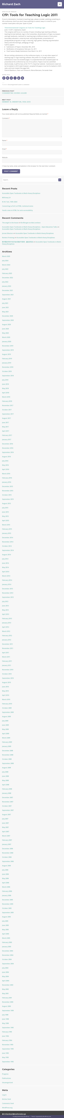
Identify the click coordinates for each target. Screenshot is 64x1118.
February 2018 (7, 401)
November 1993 (7, 1045)
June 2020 (5, 329)
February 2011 (7, 661)
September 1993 (8, 1049)
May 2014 (5, 567)
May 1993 (5, 1057)
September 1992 (8, 1062)
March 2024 (6, 265)
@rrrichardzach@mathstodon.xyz (14, 1114)
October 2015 (6, 495)
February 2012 (7, 635)
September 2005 (8, 912)
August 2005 (6, 917)
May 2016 (5, 465)
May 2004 (5, 976)
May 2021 (5, 312)
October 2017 (6, 410)
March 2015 (6, 525)
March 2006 (6, 887)
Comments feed (8, 1103)
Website (5, 157)
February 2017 (7, 435)
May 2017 (5, 427)
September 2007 (8, 810)
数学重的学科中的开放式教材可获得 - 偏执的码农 (17, 242)
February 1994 (7, 1040)
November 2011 (7, 648)
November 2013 (7, 593)
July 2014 (5, 559)
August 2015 (6, 503)
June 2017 (5, 422)
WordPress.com (47, 1116)
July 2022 (5, 282)
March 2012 (6, 631)
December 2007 (7, 797)
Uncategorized (12, 84)
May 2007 (5, 827)
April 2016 (5, 469)
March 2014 (6, 576)
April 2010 (5, 695)
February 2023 (7, 273)
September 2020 (8, 320)
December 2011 (7, 644)
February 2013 (7, 618)
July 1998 (5, 1015)
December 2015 (7, 486)
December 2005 (7, 900)
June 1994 (5, 1036)
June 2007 (5, 823)
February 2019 (7, 359)
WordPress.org (7, 1108)
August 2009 (6, 716)
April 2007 (5, 832)
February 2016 (7, 478)
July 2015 (5, 508)
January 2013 (6, 623)
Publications (6, 1078)
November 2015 (7, 491)
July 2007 (5, 819)
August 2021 (6, 299)
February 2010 (7, 704)
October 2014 (6, 546)
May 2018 (5, 388)
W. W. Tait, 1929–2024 (9, 202)
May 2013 (5, 610)
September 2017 (8, 414)
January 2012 (6, 640)
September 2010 (8, 678)
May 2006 (5, 878)
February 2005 (7, 942)
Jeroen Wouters (7, 233)
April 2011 (5, 653)
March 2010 (6, 699)
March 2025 (6, 256)
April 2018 (5, 393)
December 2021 (7, 290)
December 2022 (7, 278)
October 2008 (6, 759)
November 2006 (7, 853)
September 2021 (8, 295)
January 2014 (6, 584)
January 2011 (6, 665)
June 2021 (5, 307)
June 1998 (5, 1019)
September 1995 (8, 1028)
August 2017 (6, 418)
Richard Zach (11, 4)
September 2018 (8, 376)
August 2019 (6, 354)
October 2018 (6, 371)
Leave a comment (23, 84)
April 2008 (5, 785)
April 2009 (5, 734)
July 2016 (5, 461)
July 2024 (5, 261)
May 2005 (5, 930)
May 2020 (5, 333)
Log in (4, 1095)
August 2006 (6, 866)
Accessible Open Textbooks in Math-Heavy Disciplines (21, 193)
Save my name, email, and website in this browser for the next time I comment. (29, 166)
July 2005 (5, 921)
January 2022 (6, 286)
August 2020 (6, 324)
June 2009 (5, 725)
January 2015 (6, 533)
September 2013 (8, 597)
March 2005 (6, 938)
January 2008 (6, 793)
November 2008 (7, 755)
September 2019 (8, 350)
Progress (5, 1074)
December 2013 (7, 589)
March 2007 (6, 836)
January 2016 (6, 482)
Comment (6, 118)
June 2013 (5, 606)
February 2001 (7, 998)
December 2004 (7, 951)
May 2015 (5, 516)
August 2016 (6, 457)
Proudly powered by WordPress (21, 1116)
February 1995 (7, 1032)
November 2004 (7, 955)
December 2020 (7, 316)
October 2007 (6, 806)
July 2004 (5, 968)
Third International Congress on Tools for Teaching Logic (25, 28)
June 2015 (5, 512)
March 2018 (6, 397)
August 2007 (6, 814)
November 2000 (7, 1002)
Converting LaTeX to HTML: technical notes (17, 206)
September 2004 (8, 964)
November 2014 (7, 542)
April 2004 (5, 981)
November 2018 (7, 367)
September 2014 (8, 550)
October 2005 (6, 908)
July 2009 (5, 721)
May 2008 (5, 780)
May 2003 (5, 989)
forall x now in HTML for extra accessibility (17, 210)
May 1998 (5, 1023)
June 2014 (5, 563)
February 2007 (7, 840)
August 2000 (6, 1006)
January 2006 (6, 895)
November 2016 (7, 448)
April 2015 (5, 520)
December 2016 (7, 444)
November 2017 (7, 405)
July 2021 (5, 303)
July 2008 (5, 772)
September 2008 (8, 763)
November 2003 (7, 985)
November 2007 (7, 802)
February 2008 (7, 789)
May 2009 (5, 729)
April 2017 (5, 431)
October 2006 (6, 857)
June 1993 (5, 1053)
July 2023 (5, 269)
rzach (13, 12)
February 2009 (7, 742)
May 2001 (5, 993)
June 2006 (5, 874)
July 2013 (5, 601)
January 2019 (6, 363)
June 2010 (5, 687)
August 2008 (6, 768)
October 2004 (6, 959)
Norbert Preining (8, 238)
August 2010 (6, 682)
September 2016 (8, 452)
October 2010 (6, 674)
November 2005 (7, 904)
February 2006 (7, 891)
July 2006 (5, 870)
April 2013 (5, 614)
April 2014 (5, 572)
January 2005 (6, 947)
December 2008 (7, 751)
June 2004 (5, 972)
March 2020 (6, 337)
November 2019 (7, 346)
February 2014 (7, 580)
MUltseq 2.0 (6, 197)
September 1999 (8, 1010)
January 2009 (6, 746)
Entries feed (6, 1099)
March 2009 (6, 738)
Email (4, 149)
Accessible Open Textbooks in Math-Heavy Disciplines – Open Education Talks (29, 227)
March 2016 (6, 474)
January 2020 (6, 341)
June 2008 (5, 776)
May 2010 (5, 691)
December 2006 (7, 849)
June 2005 (5, 925)
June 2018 (5, 384)
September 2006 (8, 861)
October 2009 (6, 708)
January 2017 (6, 439)
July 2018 (5, 380)
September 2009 (8, 712)
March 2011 (6, 657)
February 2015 (7, 529)
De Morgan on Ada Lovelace (30, 223)
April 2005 (5, 934)
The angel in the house (10, 223)
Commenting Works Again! (32, 92)
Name (4, 140)
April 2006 (5, 883)
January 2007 (6, 844)
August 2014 (6, 555)
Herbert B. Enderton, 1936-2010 (32, 101)
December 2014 (7, 537)
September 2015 (8, 499)
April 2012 (5, 627)
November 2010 (7, 670)
